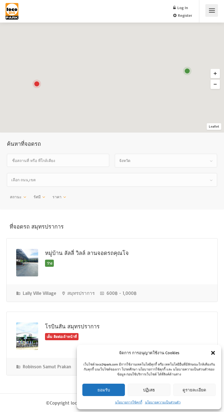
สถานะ (16, 196)
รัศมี (37, 196)
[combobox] (166, 160)
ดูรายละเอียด (194, 389)
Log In (180, 7)
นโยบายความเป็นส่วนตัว (163, 402)
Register (182, 15)
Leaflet (214, 126)
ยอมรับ (103, 389)
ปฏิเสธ (149, 389)
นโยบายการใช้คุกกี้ (128, 402)
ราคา (56, 196)
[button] (213, 353)
